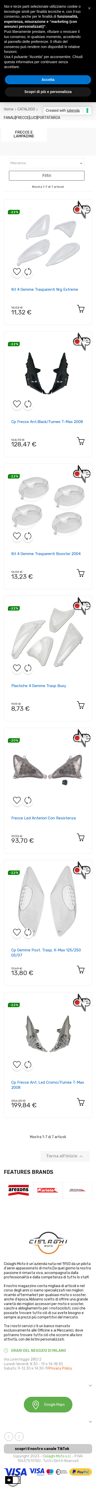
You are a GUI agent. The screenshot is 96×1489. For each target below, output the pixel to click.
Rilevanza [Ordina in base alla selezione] (47, 163)
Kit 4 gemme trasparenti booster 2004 (46, 553)
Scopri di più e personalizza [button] (47, 92)
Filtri (46, 175)
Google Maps (48, 1404)
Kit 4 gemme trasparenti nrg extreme (44, 289)
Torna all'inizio (65, 1156)
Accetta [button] (48, 80)
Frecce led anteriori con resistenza (43, 818)
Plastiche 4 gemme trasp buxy (38, 685)
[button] (89, 8)
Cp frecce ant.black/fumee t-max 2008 (47, 421)
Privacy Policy (60, 1368)
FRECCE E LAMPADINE (24, 134)
